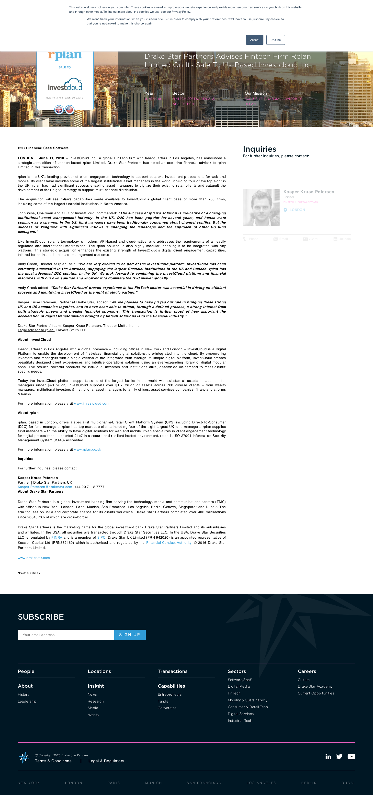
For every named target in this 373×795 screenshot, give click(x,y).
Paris (114, 782)
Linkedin (345, 240)
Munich (153, 782)
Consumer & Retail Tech (248, 706)
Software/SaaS (240, 679)
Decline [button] (276, 40)
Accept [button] (254, 40)
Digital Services (241, 713)
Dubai (348, 782)
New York (29, 782)
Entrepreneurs (170, 694)
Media (93, 707)
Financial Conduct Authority (169, 543)
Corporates (167, 707)
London (74, 782)
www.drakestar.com (34, 558)
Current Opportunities (316, 693)
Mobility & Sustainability (248, 700)
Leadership (27, 701)
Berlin (309, 782)
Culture (304, 679)
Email (283, 240)
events (93, 714)
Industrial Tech (240, 720)
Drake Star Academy (315, 686)
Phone (254, 240)
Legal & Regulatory (106, 761)
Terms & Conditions (53, 761)
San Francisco (204, 782)
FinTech (234, 693)
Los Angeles (261, 782)
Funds (163, 701)
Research (96, 701)
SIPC (101, 537)
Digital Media (239, 686)
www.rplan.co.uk (87, 449)
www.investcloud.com (91, 403)
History (23, 694)
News (92, 694)
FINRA (56, 537)
